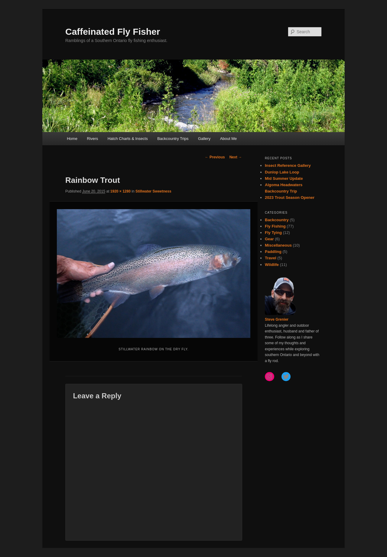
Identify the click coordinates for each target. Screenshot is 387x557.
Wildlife (272, 264)
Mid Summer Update (284, 178)
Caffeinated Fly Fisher (112, 32)
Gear (269, 239)
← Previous (215, 157)
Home (72, 138)
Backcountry (277, 220)
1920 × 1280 (120, 191)
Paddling (273, 251)
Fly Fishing (275, 226)
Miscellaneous (278, 245)
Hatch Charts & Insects (128, 138)
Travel (270, 258)
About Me (228, 138)
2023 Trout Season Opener (289, 197)
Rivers (92, 138)
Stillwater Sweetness (153, 191)
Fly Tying (273, 232)
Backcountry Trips (172, 138)
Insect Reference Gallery (288, 165)
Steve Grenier (276, 319)
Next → (235, 157)
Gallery (204, 138)
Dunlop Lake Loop (282, 172)
